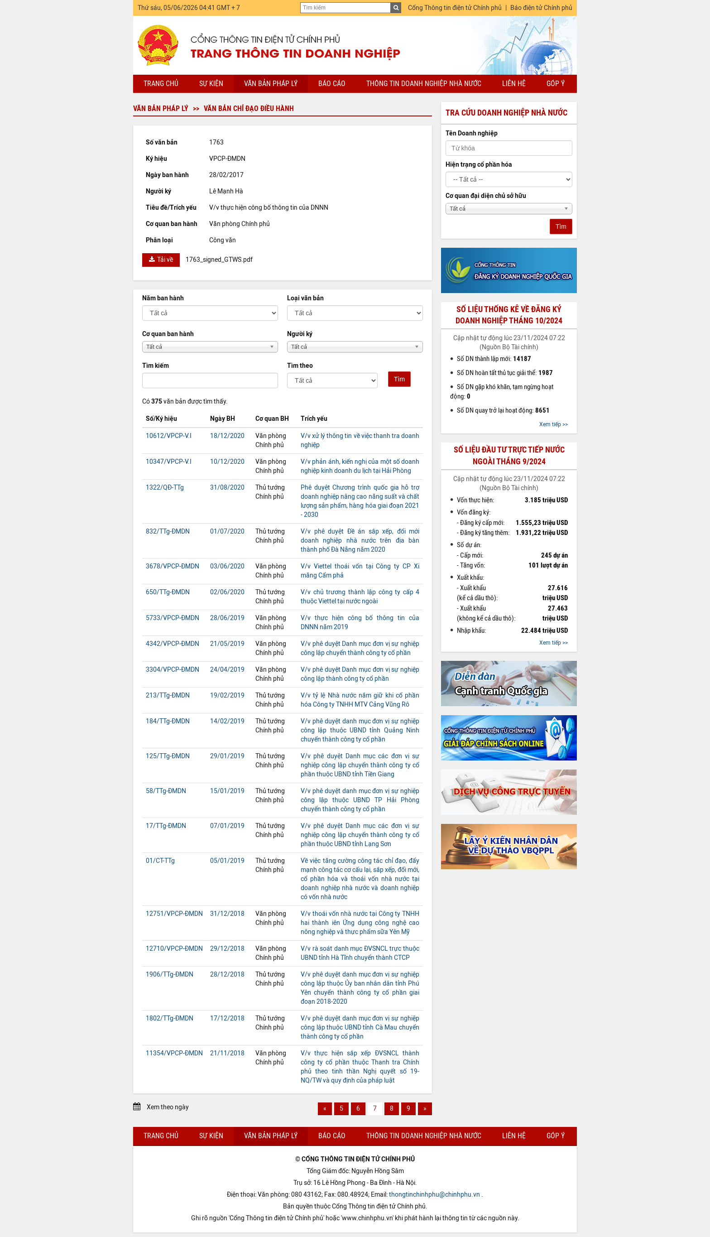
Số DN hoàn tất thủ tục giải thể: (505, 373)
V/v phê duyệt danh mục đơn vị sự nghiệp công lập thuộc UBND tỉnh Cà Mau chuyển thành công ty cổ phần (360, 1027)
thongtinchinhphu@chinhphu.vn (434, 1194)
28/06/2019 (227, 618)
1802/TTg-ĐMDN (169, 1018)
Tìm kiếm (155, 366)
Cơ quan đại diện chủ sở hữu (486, 196)
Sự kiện (211, 83)
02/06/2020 (227, 592)
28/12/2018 (227, 974)
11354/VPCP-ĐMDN (174, 1053)
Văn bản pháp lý (270, 83)
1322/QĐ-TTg (165, 487)
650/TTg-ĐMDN (168, 592)
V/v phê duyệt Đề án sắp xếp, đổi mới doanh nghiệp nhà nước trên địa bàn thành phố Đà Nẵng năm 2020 (360, 541)
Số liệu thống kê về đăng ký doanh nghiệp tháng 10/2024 (509, 315)
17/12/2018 (227, 1018)
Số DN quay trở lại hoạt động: (503, 410)
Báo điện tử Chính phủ (541, 8)
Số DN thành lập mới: (494, 359)
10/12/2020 (227, 462)
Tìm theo (300, 366)
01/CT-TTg (160, 861)
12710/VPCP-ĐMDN (174, 949)
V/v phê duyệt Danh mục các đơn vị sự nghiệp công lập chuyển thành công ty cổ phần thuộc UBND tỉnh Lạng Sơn (360, 835)
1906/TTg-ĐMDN (169, 974)
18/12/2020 (227, 436)
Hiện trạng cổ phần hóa (479, 164)
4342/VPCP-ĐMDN (172, 644)
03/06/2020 (227, 566)
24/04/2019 (227, 670)
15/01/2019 (227, 791)
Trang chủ (161, 83)
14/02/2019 (227, 721)
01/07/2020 (227, 531)
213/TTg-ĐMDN (168, 695)
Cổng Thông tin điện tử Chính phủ (455, 8)
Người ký (299, 334)
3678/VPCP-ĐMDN (172, 566)
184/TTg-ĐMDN (168, 721)
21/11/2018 (227, 1053)
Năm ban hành (163, 298)
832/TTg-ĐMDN (168, 531)
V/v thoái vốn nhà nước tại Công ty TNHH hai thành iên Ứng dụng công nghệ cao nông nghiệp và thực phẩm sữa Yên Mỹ (360, 923)
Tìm (399, 379)
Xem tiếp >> (553, 424)
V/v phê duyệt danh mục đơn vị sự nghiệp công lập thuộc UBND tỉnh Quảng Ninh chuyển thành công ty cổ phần (360, 730)
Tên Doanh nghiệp (472, 133)
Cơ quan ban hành (168, 334)
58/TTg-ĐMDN (166, 791)
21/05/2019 (227, 644)
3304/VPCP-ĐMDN (172, 670)
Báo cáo (331, 83)
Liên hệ (514, 83)
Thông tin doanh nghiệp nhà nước (423, 83)
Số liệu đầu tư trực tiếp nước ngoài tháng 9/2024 (509, 455)
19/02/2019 (227, 695)
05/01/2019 (227, 861)
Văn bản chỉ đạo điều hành (249, 108)
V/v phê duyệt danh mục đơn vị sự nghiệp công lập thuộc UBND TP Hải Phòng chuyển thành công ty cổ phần (360, 800)
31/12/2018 (227, 914)
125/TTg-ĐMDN (168, 756)
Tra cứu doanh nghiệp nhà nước (506, 113)
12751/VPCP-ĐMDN (174, 914)
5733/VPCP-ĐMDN (172, 618)
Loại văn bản (305, 298)
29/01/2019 (227, 756)
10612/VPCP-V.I (169, 436)
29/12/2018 (227, 949)
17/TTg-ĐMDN (166, 826)
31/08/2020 (227, 487)
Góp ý (556, 83)
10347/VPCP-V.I (169, 462)
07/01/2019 (227, 826)
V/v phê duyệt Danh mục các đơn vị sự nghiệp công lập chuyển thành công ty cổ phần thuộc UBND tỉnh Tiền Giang (360, 765)
